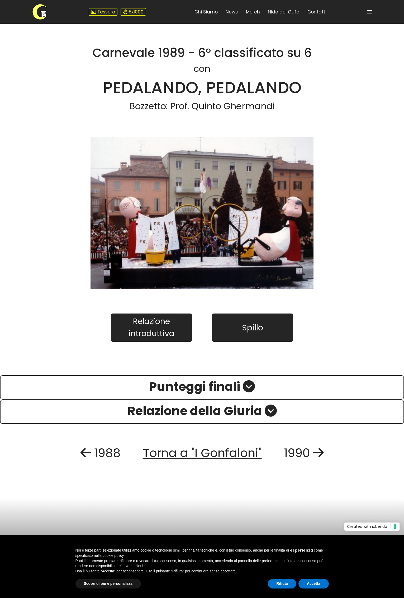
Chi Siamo (206, 12)
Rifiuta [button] (282, 583)
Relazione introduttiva (151, 327)
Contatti (316, 12)
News (232, 12)
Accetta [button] (313, 583)
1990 (304, 452)
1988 (100, 452)
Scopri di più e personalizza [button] (108, 583)
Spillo (252, 327)
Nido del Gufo (283, 12)
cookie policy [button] (113, 555)
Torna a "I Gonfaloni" (202, 452)
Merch (253, 12)
